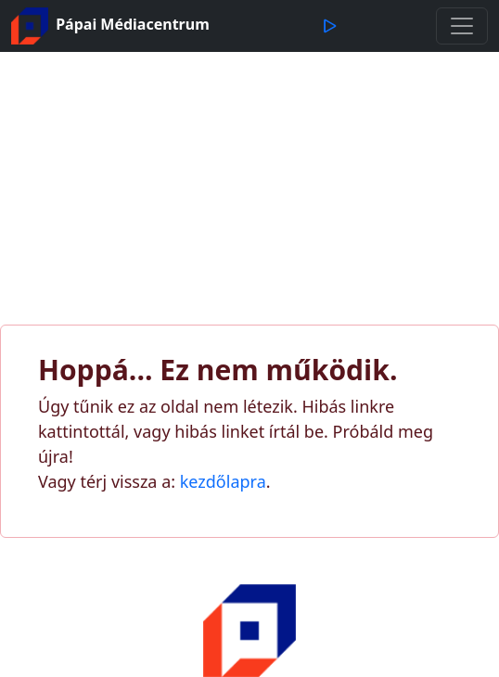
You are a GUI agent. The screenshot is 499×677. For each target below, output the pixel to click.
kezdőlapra (223, 481)
